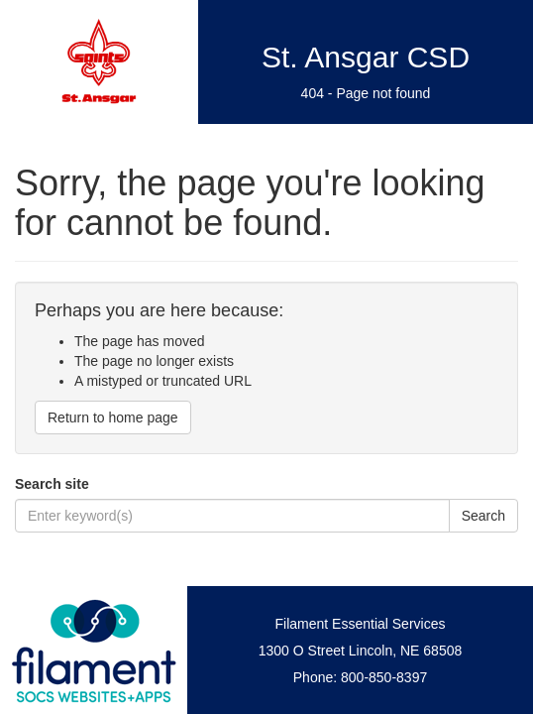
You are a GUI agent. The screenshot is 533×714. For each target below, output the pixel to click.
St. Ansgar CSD (366, 57)
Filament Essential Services (360, 624)
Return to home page (113, 417)
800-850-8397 (384, 677)
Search (483, 516)
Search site (52, 484)
